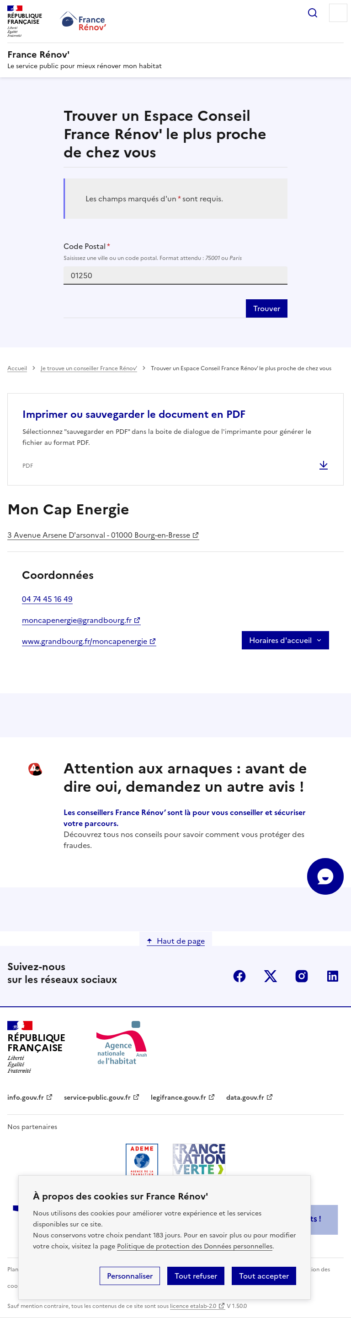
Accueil (17, 368)
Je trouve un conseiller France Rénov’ (89, 368)
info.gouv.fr (25, 1097)
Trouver (266, 308)
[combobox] (176, 275)
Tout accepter (264, 1275)
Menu (338, 13)
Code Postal (176, 252)
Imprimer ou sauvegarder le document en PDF (133, 414)
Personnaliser (130, 1275)
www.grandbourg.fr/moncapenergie (84, 641)
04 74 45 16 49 (47, 599)
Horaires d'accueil (280, 640)
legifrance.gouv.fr (178, 1097)
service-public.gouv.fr (97, 1097)
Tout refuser (196, 1275)
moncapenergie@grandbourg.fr (77, 620)
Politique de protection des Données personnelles (194, 1246)
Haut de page (181, 940)
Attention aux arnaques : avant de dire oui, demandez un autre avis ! (185, 777)
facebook (239, 976)
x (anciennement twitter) (271, 976)
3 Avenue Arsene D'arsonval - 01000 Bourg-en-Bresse (98, 534)
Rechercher (312, 13)
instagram (302, 976)
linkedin (333, 976)
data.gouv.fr (245, 1097)
